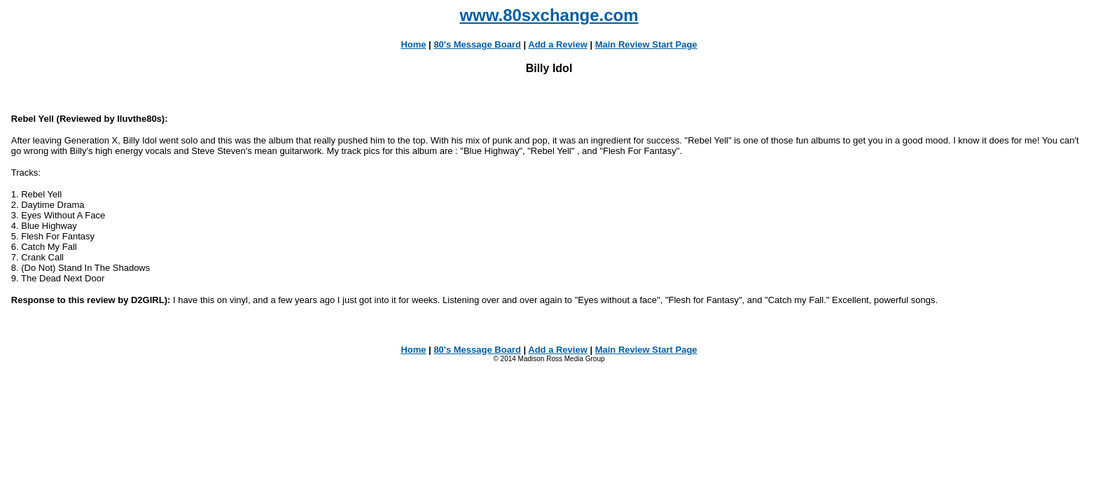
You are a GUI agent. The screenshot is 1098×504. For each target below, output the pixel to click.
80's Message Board (476, 44)
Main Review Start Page (646, 44)
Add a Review (558, 44)
